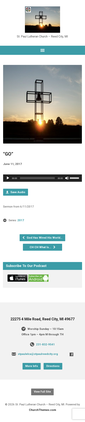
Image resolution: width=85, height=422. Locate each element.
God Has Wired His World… (42, 237)
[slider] (37, 178)
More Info (31, 366)
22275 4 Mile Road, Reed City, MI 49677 (42, 319)
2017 (20, 220)
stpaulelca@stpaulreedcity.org (38, 354)
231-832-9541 (45, 344)
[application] (42, 178)
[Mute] (67, 178)
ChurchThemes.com (42, 410)
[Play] (8, 178)
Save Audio (15, 192)
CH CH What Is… (43, 247)
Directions (53, 366)
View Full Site (42, 391)
